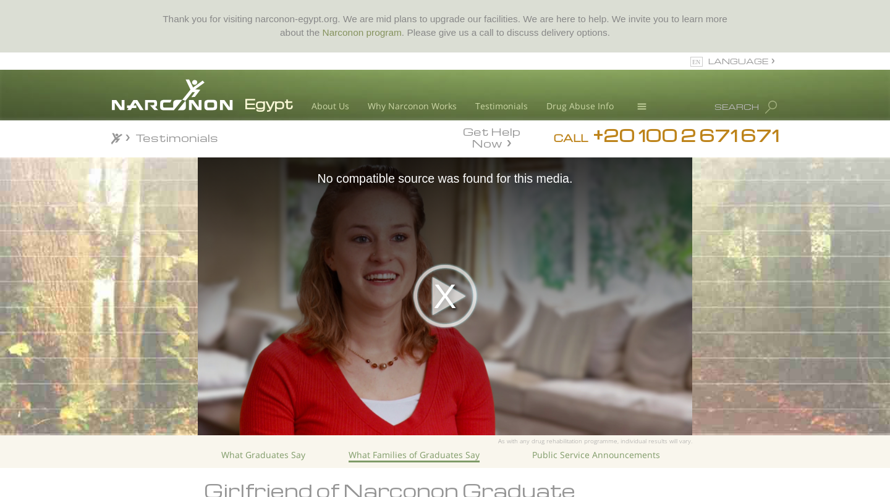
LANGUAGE (738, 61)
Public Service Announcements (596, 455)
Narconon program (362, 32)
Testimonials (501, 106)
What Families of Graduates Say (414, 455)
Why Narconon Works (412, 106)
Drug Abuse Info (580, 106)
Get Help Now (491, 136)
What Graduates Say (263, 455)
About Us (330, 106)
